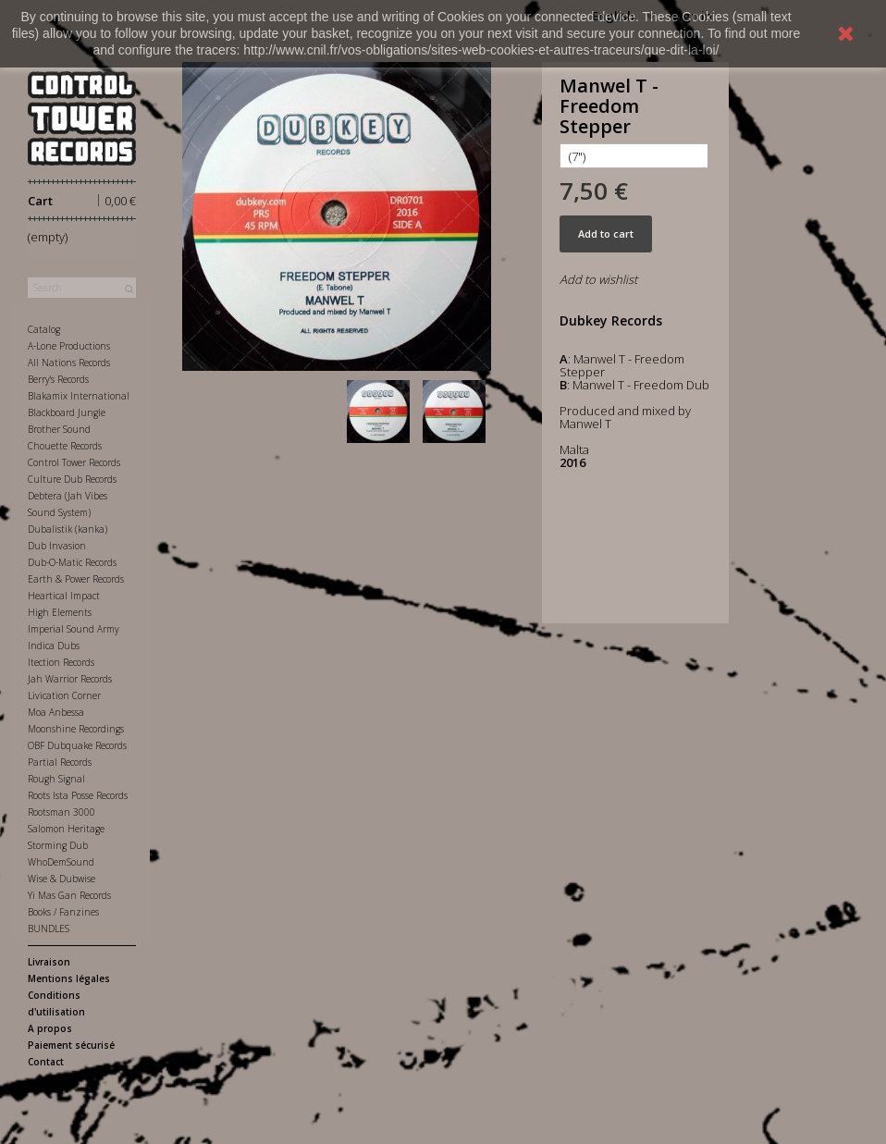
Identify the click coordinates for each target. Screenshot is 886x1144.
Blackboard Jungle (66, 412)
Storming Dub (58, 845)
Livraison (49, 961)
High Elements (60, 612)
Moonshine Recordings (76, 728)
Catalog (44, 329)
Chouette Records (65, 445)
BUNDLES (48, 928)
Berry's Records (58, 379)
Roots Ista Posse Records (78, 795)
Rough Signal (56, 778)
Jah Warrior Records (70, 678)
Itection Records (61, 662)
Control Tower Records (74, 462)
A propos (50, 1028)
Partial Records (60, 762)
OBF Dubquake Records (77, 745)
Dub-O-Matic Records (72, 562)
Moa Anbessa (56, 712)
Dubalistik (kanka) (67, 529)
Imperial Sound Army (73, 628)
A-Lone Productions (69, 345)
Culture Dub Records (72, 479)
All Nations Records (69, 362)
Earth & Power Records (76, 578)
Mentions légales (69, 978)
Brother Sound (59, 429)
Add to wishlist (598, 279)
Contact (46, 1061)
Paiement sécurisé (71, 1045)
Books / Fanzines (63, 911)
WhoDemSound (61, 861)
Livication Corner (64, 695)
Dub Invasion (57, 545)
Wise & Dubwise (61, 878)
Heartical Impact (64, 595)
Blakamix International (78, 395)
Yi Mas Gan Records (69, 895)
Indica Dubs (54, 645)
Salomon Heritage (66, 828)
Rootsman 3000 (61, 812)
